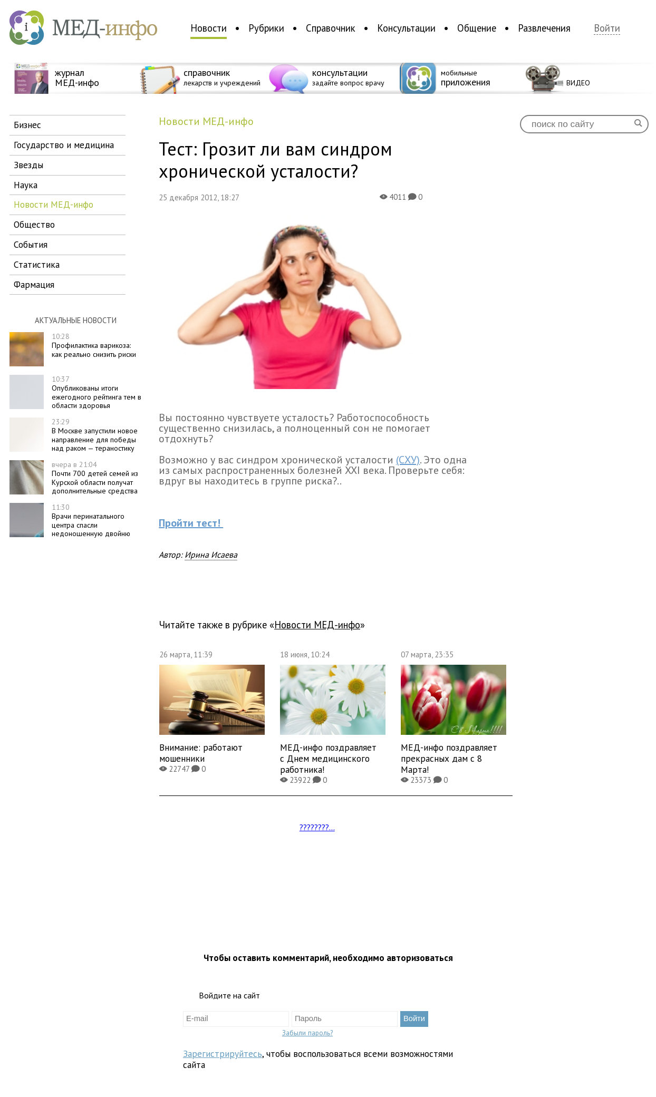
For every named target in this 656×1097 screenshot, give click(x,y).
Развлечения (544, 28)
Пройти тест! (191, 523)
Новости (208, 28)
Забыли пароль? (307, 1032)
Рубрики (266, 28)
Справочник (330, 28)
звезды (28, 165)
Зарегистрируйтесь (222, 1053)
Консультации (406, 28)
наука (25, 185)
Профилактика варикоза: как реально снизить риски (94, 345)
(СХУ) (408, 460)
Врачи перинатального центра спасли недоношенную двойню (91, 520)
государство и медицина (64, 145)
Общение (476, 28)
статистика (37, 264)
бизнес (27, 125)
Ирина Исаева (211, 554)
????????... (317, 827)
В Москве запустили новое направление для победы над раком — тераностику (95, 435)
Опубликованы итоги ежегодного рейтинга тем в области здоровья (96, 392)
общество (34, 224)
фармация (34, 284)
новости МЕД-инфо (53, 204)
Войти (607, 28)
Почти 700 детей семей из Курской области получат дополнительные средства (95, 478)
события (30, 244)
